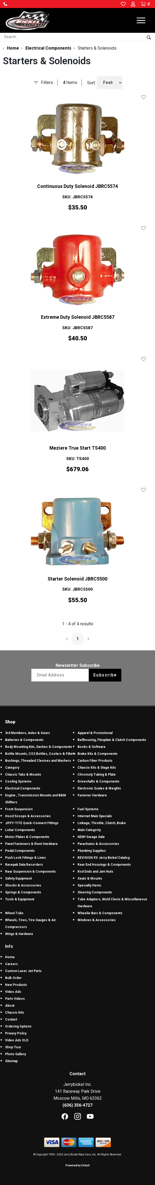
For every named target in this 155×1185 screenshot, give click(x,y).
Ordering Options (18, 1026)
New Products (16, 985)
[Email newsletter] (61, 675)
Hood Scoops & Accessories (28, 816)
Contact (11, 1019)
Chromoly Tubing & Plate (97, 774)
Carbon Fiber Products (95, 761)
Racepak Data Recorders (24, 864)
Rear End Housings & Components (104, 864)
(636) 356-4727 (77, 1105)
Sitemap (11, 1061)
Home (10, 957)
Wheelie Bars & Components (100, 913)
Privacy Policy (15, 1033)
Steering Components (95, 892)
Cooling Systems (18, 781)
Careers (11, 964)
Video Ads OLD (16, 1040)
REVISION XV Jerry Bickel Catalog (104, 858)
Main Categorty (89, 830)
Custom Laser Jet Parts (23, 971)
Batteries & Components (24, 740)
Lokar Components (20, 830)
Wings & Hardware (19, 934)
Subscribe (105, 675)
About (9, 1005)
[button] (5, 4)
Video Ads (13, 992)
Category (12, 767)
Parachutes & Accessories (98, 844)
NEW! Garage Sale (91, 837)
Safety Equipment (18, 878)
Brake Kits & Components (98, 754)
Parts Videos (15, 999)
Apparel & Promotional (95, 733)
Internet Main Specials (95, 816)
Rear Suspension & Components (30, 871)
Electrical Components (22, 788)
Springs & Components (23, 892)
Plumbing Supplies (92, 851)
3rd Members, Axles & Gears (27, 733)
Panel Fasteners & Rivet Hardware (31, 844)
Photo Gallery (15, 1054)
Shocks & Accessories (23, 885)
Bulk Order (13, 978)
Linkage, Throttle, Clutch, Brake (102, 823)
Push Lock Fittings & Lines (25, 858)
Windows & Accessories (97, 920)
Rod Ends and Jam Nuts (95, 871)
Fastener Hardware (92, 795)
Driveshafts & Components (98, 781)
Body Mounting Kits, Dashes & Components (38, 747)
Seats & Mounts (90, 878)
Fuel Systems (88, 809)
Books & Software (92, 747)
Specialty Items (89, 885)
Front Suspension (19, 809)
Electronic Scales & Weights (99, 788)
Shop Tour (13, 1047)
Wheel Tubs (14, 913)
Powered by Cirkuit (77, 1165)
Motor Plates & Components (27, 837)
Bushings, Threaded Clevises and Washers (38, 761)
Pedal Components (20, 851)
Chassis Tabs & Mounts (23, 774)
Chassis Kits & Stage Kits (97, 767)
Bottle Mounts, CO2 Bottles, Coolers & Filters (40, 754)
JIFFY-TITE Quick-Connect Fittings (32, 823)
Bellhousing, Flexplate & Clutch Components (112, 740)
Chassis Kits (14, 1012)
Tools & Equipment (19, 899)
